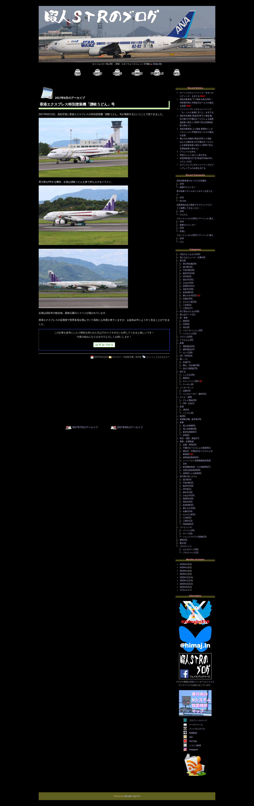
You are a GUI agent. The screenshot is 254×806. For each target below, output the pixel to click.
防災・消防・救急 (188, 438)
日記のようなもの (188, 254)
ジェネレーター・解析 (193, 394)
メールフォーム (196, 724)
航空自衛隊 (188, 432)
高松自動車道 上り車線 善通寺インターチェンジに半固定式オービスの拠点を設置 (197, 132)
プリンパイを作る (188, 152)
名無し (183, 231)
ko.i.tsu (183, 201)
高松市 (186, 289)
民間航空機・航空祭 (132, 357)
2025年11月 (185, 580)
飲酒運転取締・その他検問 (195, 467)
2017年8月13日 (101, 357)
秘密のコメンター (188, 187)
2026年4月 (184, 564)
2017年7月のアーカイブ (85, 427)
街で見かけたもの (188, 311)
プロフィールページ (198, 720)
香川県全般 (188, 264)
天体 (185, 324)
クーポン (187, 384)
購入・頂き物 (189, 365)
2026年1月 (184, 574)
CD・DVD (184, 356)
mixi (191, 737)
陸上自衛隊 (188, 426)
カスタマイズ (189, 549)
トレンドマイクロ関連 (193, 537)
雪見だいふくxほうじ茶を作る (193, 155)
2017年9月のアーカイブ (130, 427)
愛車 (182, 540)
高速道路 (187, 524)
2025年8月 (184, 590)
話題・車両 (188, 445)
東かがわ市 (188, 295)
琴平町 (186, 276)
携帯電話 (187, 349)
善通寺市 (187, 286)
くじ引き (187, 375)
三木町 (186, 305)
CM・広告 (187, 403)
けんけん (184, 214)
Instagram (193, 749)
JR (184, 410)
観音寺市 (187, 273)
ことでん (187, 413)
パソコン (187, 530)
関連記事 (157, 64)
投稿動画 (193, 733)
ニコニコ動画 (195, 745)
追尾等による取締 (191, 473)
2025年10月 (185, 584)
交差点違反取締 (190, 470)
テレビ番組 (188, 400)
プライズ (184, 337)
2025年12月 (185, 577)
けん (182, 242)
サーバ (186, 533)
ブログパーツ (189, 552)
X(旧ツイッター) (197, 682)
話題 (185, 391)
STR (182, 184)
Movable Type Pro (132, 796)
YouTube (193, 741)
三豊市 (186, 308)
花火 (185, 327)
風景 (185, 321)
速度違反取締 (189, 457)
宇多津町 (187, 270)
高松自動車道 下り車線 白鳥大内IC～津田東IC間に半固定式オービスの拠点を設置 (197, 102)
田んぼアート (186, 314)
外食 (185, 362)
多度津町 (187, 292)
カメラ (186, 353)
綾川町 (186, 267)
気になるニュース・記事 (191, 257)
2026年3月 (184, 567)
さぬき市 (187, 283)
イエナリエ (188, 333)
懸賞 (185, 378)
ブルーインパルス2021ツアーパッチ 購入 (195, 235)
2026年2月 (184, 571)
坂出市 (186, 280)
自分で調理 (188, 368)
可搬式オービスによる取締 (195, 448)
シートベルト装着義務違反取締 (197, 460)
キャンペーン (189, 381)
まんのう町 (188, 302)
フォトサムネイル (197, 729)
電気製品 (187, 346)
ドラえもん (185, 340)
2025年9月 (184, 587)
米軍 (185, 435)
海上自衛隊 (188, 429)
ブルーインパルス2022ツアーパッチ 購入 (195, 218)
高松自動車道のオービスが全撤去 (191, 181)
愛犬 (182, 543)
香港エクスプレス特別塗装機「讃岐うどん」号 (77, 104)
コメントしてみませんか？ (158, 357)
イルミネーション (191, 330)
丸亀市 (186, 299)
